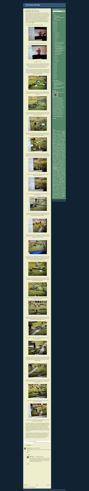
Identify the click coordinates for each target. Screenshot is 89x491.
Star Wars (57, 187)
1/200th (63, 131)
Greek (55, 160)
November (56, 34)
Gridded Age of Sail (58, 45)
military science (61, 166)
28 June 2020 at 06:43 (39, 456)
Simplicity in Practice (61, 185)
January (56, 61)
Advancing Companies (58, 137)
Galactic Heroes (58, 158)
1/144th (59, 131)
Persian (59, 173)
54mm (60, 135)
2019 (55, 63)
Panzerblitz (57, 172)
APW (55, 140)
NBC (42, 442)
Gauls (63, 158)
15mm (63, 132)
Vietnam (58, 191)
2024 (55, 26)
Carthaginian (54, 147)
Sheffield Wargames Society (58, 184)
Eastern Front (55, 152)
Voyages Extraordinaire (57, 192)
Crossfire (61, 149)
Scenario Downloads (57, 19)
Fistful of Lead (58, 155)
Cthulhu (64, 149)
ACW (64, 136)
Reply (28, 452)
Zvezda (60, 197)
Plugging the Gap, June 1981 (59, 42)
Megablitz (55, 85)
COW (54, 149)
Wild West (62, 194)
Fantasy (54, 155)
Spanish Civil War (62, 186)
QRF (58, 176)
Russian (44, 442)
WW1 (59, 195)
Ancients (63, 139)
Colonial (63, 147)
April (55, 57)
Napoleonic (55, 168)
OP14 (62, 171)
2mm (55, 135)
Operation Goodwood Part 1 (59, 50)
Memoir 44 (55, 166)
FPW (60, 156)
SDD (57, 183)
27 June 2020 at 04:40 (36, 448)
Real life (61, 177)
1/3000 (54, 132)
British (61, 145)
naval (60, 168)
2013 (55, 71)
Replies (29, 454)
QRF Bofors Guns (57, 54)
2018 (55, 64)
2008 (55, 78)
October (56, 35)
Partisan (55, 173)
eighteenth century (56, 154)
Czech (54, 150)
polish (60, 174)
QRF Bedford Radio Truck (59, 46)
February (56, 60)
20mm (60, 134)
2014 (55, 70)
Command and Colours (59, 148)
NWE (58, 171)
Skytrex (54, 186)
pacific (54, 172)
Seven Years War (61, 183)
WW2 (63, 195)
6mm (37, 442)
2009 (55, 77)
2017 (55, 66)
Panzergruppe (63, 172)
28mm (64, 134)
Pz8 (55, 176)
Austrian (59, 140)
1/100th (54, 131)
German (54, 159)
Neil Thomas (56, 169)
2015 (55, 68)
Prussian (59, 175)
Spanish (57, 186)
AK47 (59, 139)
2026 (55, 23)
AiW (57, 139)
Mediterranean (55, 165)
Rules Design (62, 181)
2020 (55, 31)
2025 (55, 24)
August (56, 38)
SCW (54, 183)
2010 (55, 75)
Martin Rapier (32, 456)
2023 (55, 27)
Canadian (62, 146)
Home (55, 14)
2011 (55, 74)
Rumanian (56, 182)
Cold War (39, 442)
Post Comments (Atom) (32, 487)
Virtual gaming (63, 191)
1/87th (58, 132)
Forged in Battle (55, 156)
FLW (63, 155)
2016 (55, 67)
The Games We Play (33, 5)
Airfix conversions (61, 138)
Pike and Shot (56, 174)
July (55, 39)
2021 (55, 30)
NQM (54, 171)
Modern (62, 167)
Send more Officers (58, 51)
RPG (58, 181)
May (55, 56)
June (56, 41)
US (46, 442)
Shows (54, 185)
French (57, 157)
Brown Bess (55, 146)
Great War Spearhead (62, 159)
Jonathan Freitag (30, 448)
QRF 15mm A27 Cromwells (59, 43)
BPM (57, 145)
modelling (55, 167)
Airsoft (54, 139)
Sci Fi (64, 182)
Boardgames (59, 144)
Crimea (57, 149)
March (56, 58)
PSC (64, 175)
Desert (57, 150)
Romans (54, 181)
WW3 (48, 442)
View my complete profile (58, 116)
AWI (63, 140)
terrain (58, 188)
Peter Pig (63, 173)
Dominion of (63, 150)
